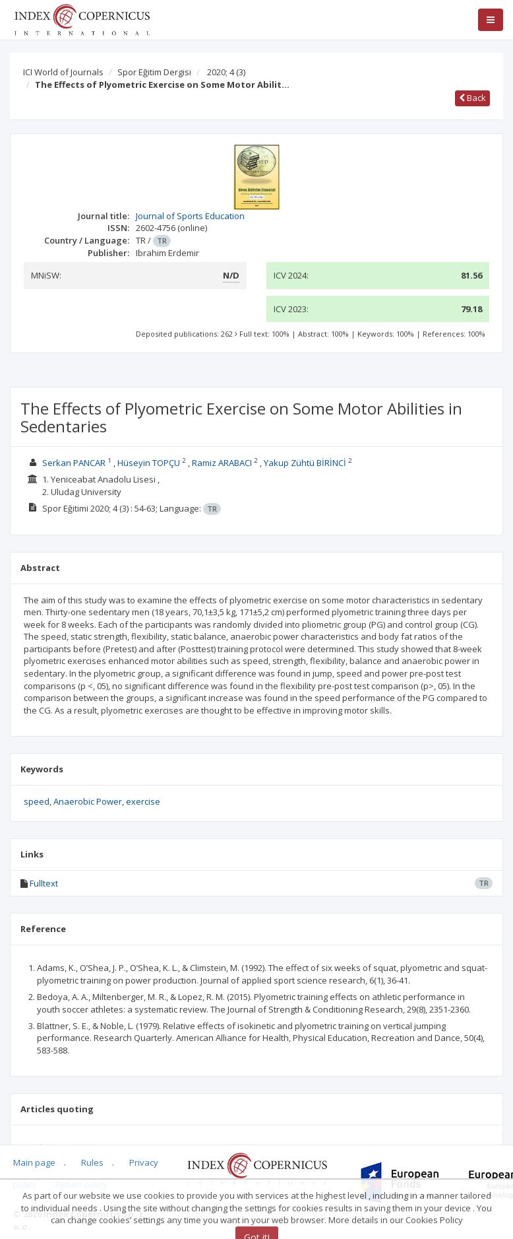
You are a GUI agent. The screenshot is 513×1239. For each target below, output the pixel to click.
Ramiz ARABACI (222, 463)
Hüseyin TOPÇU (148, 463)
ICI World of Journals (63, 72)
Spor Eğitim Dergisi (154, 72)
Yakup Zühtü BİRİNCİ (305, 463)
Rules (92, 1162)
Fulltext (44, 883)
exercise (143, 801)
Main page (34, 1162)
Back (472, 98)
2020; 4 (226, 72)
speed (36, 801)
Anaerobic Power (87, 801)
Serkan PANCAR (74, 463)
